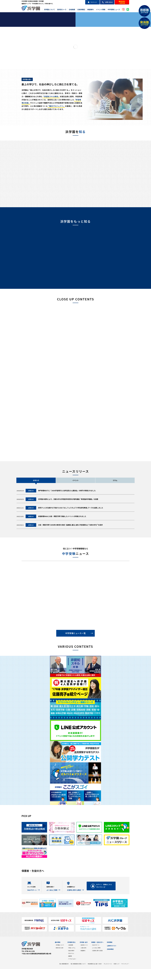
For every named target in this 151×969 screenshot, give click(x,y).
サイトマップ (124, 964)
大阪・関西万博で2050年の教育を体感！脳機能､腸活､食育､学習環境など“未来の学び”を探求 (70, 525)
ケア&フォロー (72, 959)
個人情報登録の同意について (78, 964)
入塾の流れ (83, 948)
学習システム (71, 948)
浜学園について (49, 9)
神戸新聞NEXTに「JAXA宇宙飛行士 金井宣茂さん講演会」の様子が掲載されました (67, 490)
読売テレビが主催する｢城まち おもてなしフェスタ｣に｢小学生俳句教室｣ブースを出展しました (70, 508)
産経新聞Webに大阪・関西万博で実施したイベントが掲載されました (62, 516)
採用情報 (109, 942)
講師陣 (70, 956)
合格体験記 (81, 9)
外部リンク (116, 964)
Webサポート (95, 945)
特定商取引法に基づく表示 (95, 964)
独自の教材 (71, 950)
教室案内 (90, 9)
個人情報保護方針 (64, 964)
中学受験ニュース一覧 (75, 633)
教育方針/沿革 (59, 948)
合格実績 (72, 9)
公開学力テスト (111, 946)
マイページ (93, 2)
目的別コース (61, 9)
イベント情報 (100, 9)
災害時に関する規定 (97, 950)
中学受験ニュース (114, 9)
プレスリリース (108, 964)
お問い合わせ (109, 2)
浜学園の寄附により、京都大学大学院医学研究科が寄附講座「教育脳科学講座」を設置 (68, 499)
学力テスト (71, 953)
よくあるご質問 (96, 948)
